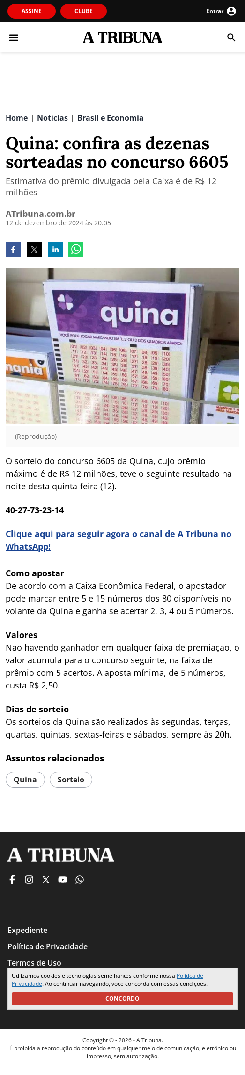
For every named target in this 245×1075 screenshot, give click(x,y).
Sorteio (71, 779)
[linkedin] (55, 250)
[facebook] (13, 250)
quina (25, 779)
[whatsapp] (75, 250)
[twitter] (34, 250)
